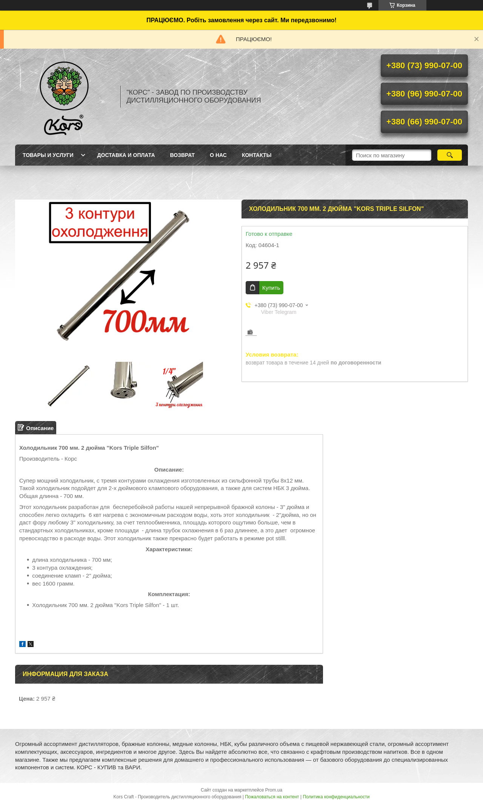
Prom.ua (273, 790)
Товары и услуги (48, 155)
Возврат (182, 155)
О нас (218, 155)
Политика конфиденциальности (336, 796)
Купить (271, 287)
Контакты (256, 155)
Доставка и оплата (126, 155)
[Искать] (449, 155)
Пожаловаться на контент (272, 796)
